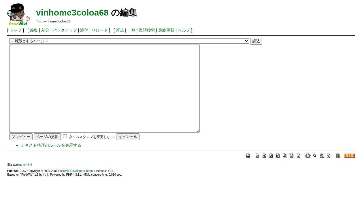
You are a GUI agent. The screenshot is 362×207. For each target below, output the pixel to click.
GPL (111, 188)
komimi (27, 181)
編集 (34, 30)
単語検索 (147, 30)
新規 (120, 30)
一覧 (131, 30)
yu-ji (45, 191)
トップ (16, 30)
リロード (100, 30)
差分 (45, 30)
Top (39, 21)
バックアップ (65, 30)
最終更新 (166, 30)
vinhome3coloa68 (72, 12)
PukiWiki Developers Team (75, 188)
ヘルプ (184, 30)
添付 (84, 30)
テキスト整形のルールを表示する (51, 162)
